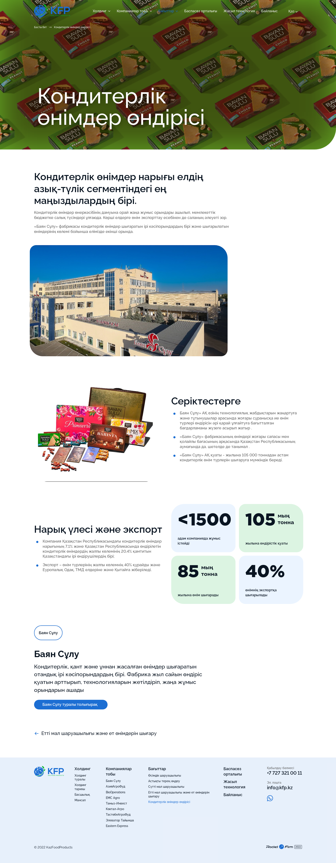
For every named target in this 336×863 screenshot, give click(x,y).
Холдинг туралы (80, 777)
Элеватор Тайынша (120, 820)
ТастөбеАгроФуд (118, 814)
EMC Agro (113, 798)
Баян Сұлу (113, 781)
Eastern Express (117, 826)
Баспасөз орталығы (200, 11)
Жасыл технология (239, 11)
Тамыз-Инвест (116, 803)
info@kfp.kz (280, 787)
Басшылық (82, 794)
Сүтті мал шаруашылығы (166, 786)
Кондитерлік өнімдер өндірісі (169, 802)
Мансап (80, 800)
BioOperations (115, 792)
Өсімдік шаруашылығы (164, 775)
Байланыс (269, 11)
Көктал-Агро (115, 809)
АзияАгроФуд (115, 786)
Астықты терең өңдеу (164, 781)
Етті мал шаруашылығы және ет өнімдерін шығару (95, 733)
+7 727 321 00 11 (284, 773)
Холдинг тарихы (80, 787)
